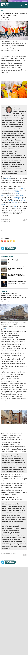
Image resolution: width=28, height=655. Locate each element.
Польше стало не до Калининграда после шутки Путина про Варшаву (17, 282)
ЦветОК (3, 204)
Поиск (22, 5)
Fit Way (6, 199)
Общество (4, 11)
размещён (8, 328)
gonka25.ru (8, 178)
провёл (15, 207)
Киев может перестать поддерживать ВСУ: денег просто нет (16, 261)
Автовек (10, 200)
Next (26, 89)
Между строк (16, 197)
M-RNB (23, 200)
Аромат (22, 188)
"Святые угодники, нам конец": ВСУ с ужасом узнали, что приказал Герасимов (17, 268)
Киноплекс (20, 195)
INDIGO (17, 192)
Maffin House (14, 190)
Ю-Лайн (14, 202)
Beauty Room (21, 199)
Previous (2, 89)
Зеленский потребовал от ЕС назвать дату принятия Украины (16, 274)
